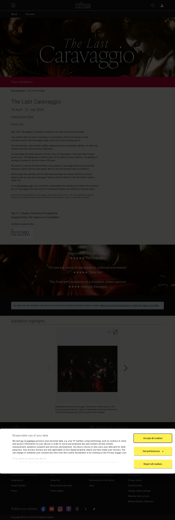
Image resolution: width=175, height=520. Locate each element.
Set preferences (153, 497)
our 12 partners (28, 487)
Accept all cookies (153, 484)
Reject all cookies (153, 510)
